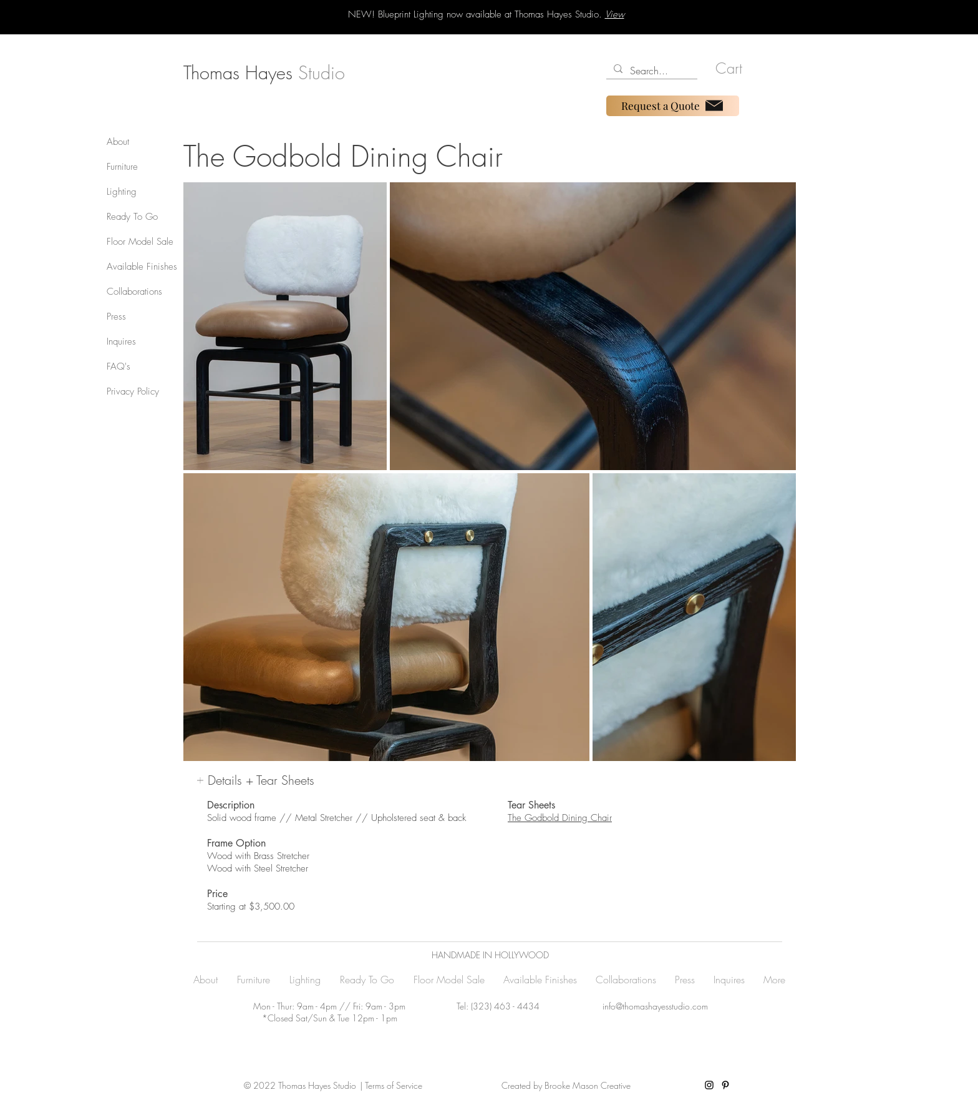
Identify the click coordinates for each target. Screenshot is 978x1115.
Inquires (121, 341)
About (118, 141)
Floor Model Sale (140, 241)
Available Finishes (142, 266)
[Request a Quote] (672, 106)
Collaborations (134, 291)
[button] (735, 68)
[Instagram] (709, 1085)
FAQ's (118, 366)
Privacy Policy (133, 391)
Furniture (122, 166)
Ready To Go (132, 216)
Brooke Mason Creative (586, 1085)
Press (116, 316)
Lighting (122, 191)
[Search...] (650, 70)
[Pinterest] (725, 1085)
